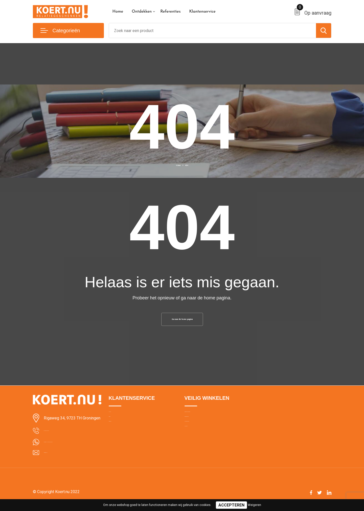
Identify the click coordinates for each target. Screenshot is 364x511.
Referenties (170, 12)
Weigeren (254, 505)
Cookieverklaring (198, 429)
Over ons (116, 418)
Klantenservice (202, 12)
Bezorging (117, 440)
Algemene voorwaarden (204, 418)
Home (117, 12)
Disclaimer (193, 451)
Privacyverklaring (198, 440)
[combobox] (212, 30)
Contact (115, 429)
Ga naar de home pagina (182, 321)
